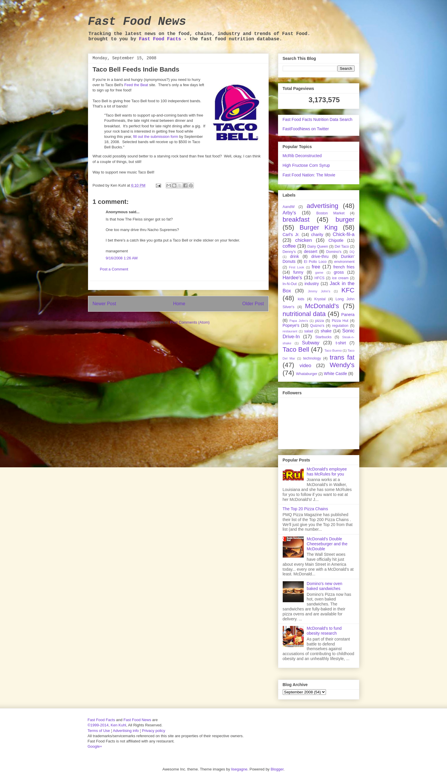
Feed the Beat (136, 85)
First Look (296, 267)
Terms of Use (99, 730)
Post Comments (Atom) (190, 322)
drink (294, 256)
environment (344, 262)
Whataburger (306, 374)
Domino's (333, 252)
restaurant (290, 331)
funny (298, 272)
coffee (289, 246)
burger (345, 219)
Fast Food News (137, 21)
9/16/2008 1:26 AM (122, 258)
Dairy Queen (317, 246)
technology (312, 358)
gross (339, 272)
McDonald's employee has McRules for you (327, 471)
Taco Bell (296, 349)
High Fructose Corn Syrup (306, 165)
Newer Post (104, 303)
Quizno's (317, 326)
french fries (343, 267)
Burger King (318, 227)
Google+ (95, 746)
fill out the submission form (155, 136)
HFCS (320, 278)
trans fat (342, 357)
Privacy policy (153, 730)
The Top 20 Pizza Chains (305, 508)
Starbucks (323, 337)
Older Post (253, 303)
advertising (322, 205)
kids (301, 299)
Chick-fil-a (344, 234)
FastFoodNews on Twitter (306, 128)
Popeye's (291, 325)
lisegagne (239, 769)
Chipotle (336, 240)
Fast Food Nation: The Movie (309, 175)
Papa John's (298, 320)
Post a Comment (114, 269)
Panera (347, 314)
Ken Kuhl (118, 725)
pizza (319, 321)
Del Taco (342, 246)
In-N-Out (290, 284)
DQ (352, 252)
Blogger (277, 769)
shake (326, 331)
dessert (310, 251)
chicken (303, 240)
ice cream (340, 278)
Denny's (289, 252)
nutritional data (304, 313)
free (316, 267)
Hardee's (292, 277)
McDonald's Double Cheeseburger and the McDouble (327, 544)
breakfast (296, 219)
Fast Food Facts (160, 39)
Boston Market (330, 213)
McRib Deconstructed (302, 155)
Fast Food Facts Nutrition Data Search (318, 119)
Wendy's (342, 365)
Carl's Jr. (291, 234)
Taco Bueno (333, 350)
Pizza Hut (340, 321)
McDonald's (322, 306)
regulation (340, 326)
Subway (311, 343)
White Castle (335, 373)
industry (312, 283)
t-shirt (341, 343)
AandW (289, 207)
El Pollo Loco (315, 262)
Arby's (289, 213)
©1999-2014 (98, 725)
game (319, 272)
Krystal (320, 299)
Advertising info (126, 730)
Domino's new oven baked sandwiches (324, 586)
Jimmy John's (319, 291)
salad (308, 331)
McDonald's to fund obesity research (324, 631)
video (305, 365)
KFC (348, 290)
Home (179, 303)
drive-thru (320, 256)
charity (317, 234)
